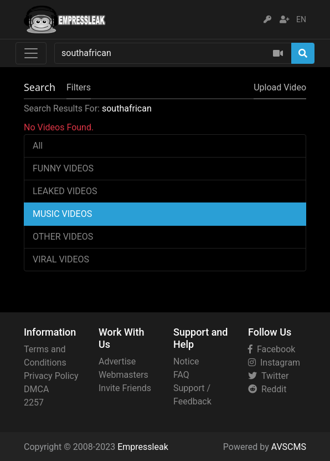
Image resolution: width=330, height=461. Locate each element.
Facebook (271, 349)
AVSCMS (288, 447)
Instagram (274, 362)
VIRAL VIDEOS (61, 259)
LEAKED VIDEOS (65, 191)
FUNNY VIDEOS (63, 168)
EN (301, 19)
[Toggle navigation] (31, 53)
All (38, 145)
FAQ (181, 374)
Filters (78, 87)
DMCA (36, 389)
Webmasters (123, 374)
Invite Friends (125, 388)
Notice (186, 361)
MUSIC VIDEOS (62, 214)
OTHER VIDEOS (63, 236)
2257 (34, 402)
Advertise (117, 361)
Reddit (267, 389)
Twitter (268, 376)
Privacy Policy (51, 376)
